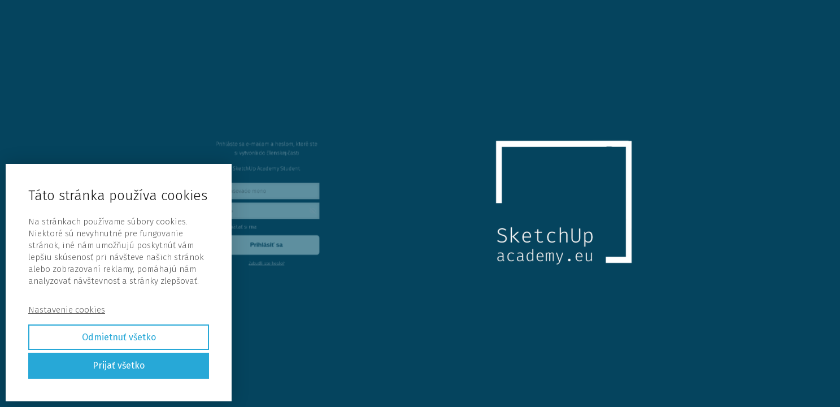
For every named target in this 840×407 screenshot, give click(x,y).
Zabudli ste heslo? (268, 250)
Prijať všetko (119, 365)
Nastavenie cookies (66, 310)
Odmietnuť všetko (119, 337)
